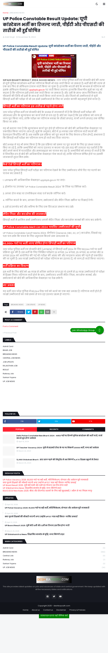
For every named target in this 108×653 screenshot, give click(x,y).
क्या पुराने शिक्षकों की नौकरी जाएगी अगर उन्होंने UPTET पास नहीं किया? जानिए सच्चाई (39, 482)
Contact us (48, 610)
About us (36, 610)
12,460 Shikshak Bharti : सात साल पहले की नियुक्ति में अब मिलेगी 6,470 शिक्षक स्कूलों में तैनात (57, 459)
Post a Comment (10, 326)
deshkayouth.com (62, 605)
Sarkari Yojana (9, 377)
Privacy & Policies (77, 610)
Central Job (54, 555)
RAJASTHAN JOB (10, 365)
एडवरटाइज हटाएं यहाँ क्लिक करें (54, 615)
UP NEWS (41, 304)
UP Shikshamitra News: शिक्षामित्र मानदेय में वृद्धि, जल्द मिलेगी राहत (32, 488)
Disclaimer (61, 610)
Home (5, 12)
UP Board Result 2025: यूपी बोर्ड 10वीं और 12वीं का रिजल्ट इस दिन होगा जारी (35, 485)
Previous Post (10, 332)
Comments (88, 429)
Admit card (8, 346)
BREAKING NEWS (17, 12)
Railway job (8, 373)
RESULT (6, 369)
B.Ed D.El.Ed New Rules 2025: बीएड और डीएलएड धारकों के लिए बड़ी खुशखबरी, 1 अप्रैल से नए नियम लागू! (47, 490)
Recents (54, 429)
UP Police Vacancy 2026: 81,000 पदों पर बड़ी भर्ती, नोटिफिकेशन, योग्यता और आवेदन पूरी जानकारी (45, 479)
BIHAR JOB (7, 350)
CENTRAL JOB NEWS (11, 358)
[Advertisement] (54, 634)
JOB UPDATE (30, 304)
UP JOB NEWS (9, 381)
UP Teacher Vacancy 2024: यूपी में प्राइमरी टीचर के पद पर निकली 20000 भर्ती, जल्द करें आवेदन (57, 447)
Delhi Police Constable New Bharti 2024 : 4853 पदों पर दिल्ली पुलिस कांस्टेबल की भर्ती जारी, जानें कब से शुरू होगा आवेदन (59, 437)
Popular (20, 429)
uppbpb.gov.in (37, 89)
